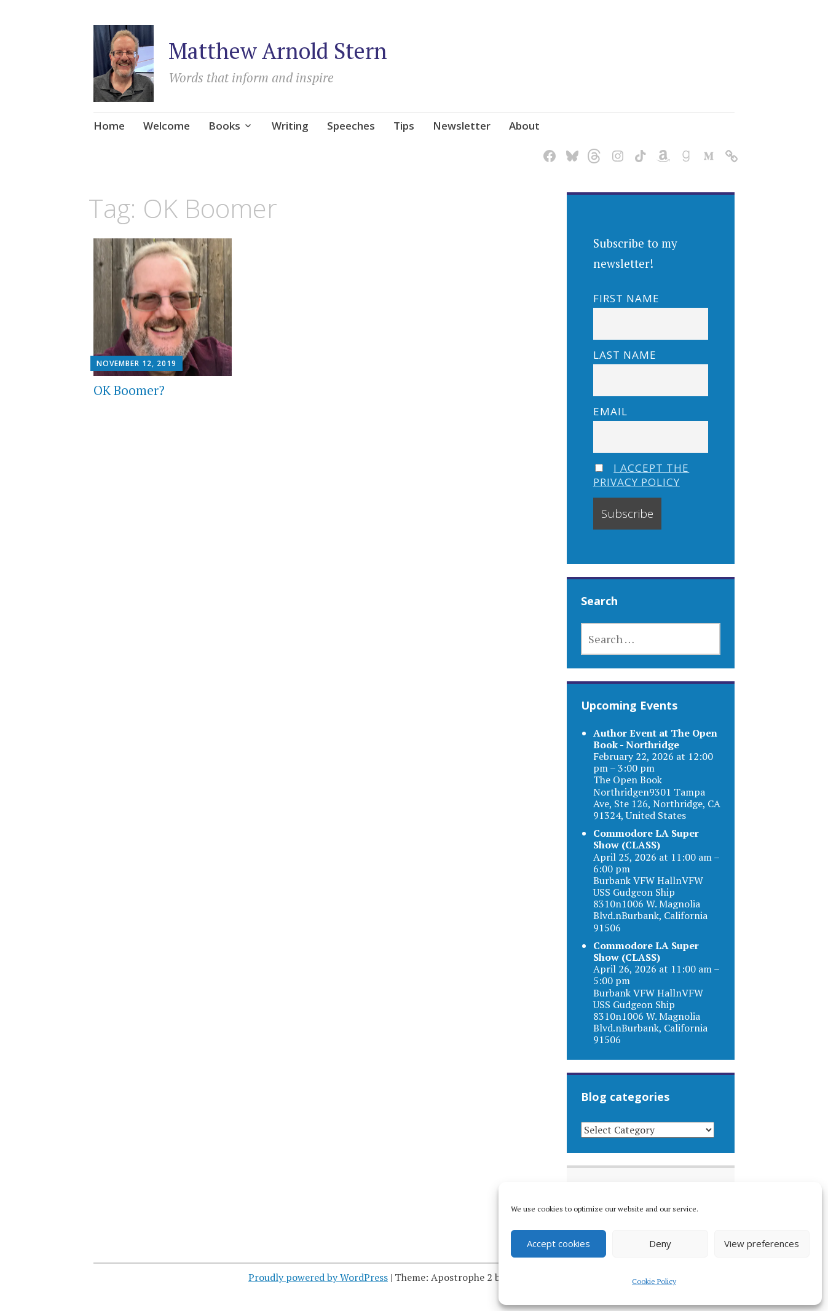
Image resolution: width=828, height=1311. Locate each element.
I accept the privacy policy (641, 475)
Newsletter (462, 126)
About (524, 126)
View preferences (761, 1243)
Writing (290, 126)
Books (224, 126)
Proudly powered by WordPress (318, 1277)
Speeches (351, 126)
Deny (660, 1243)
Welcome (166, 126)
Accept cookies (558, 1243)
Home (109, 126)
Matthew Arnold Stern (277, 50)
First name (626, 298)
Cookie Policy (654, 1281)
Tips (403, 126)
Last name (624, 355)
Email (610, 411)
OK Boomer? (129, 390)
